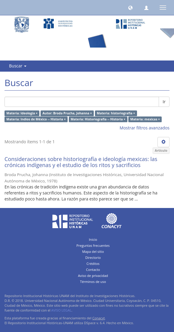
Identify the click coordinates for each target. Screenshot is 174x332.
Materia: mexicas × (145, 119)
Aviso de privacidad (93, 275)
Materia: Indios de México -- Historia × (36, 119)
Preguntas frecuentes (92, 245)
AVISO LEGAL (61, 310)
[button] (130, 7)
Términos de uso (93, 281)
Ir (164, 101)
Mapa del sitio (93, 251)
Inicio (93, 239)
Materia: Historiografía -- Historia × (98, 119)
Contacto (93, 269)
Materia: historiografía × (116, 113)
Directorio (93, 257)
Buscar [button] (17, 66)
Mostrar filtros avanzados (144, 128)
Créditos (93, 263)
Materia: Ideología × (22, 113)
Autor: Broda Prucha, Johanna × (67, 113)
